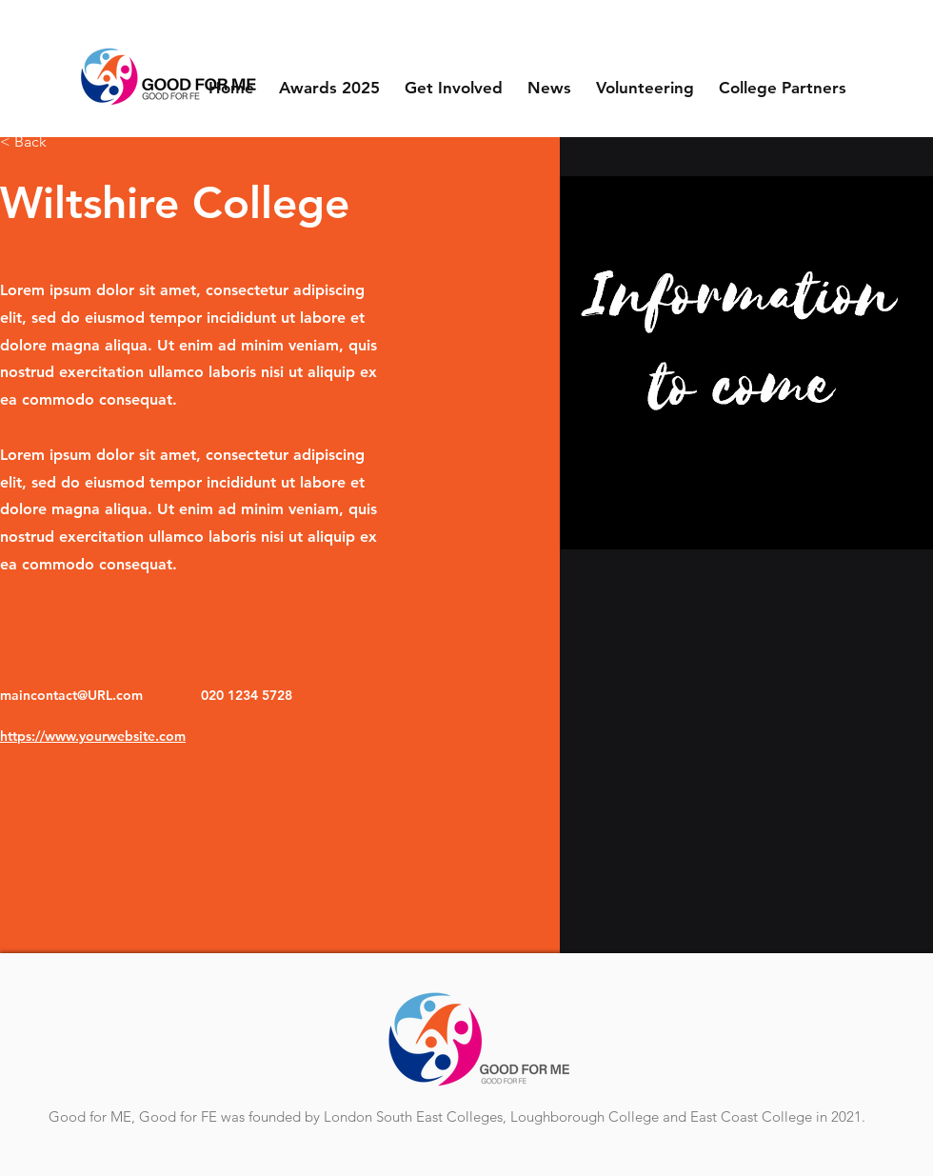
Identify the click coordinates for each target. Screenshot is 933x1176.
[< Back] (37, 142)
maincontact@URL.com (71, 695)
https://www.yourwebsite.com (93, 736)
